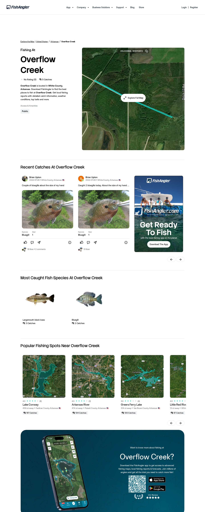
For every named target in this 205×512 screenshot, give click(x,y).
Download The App (159, 244)
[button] (133, 98)
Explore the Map (27, 41)
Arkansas (55, 41)
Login (184, 7)
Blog (132, 7)
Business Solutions (101, 7)
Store (141, 7)
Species (25, 232)
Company (81, 7)
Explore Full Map (135, 97)
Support (120, 7)
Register (194, 7)
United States (42, 41)
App (68, 7)
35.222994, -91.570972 (134, 51)
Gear (34, 232)
